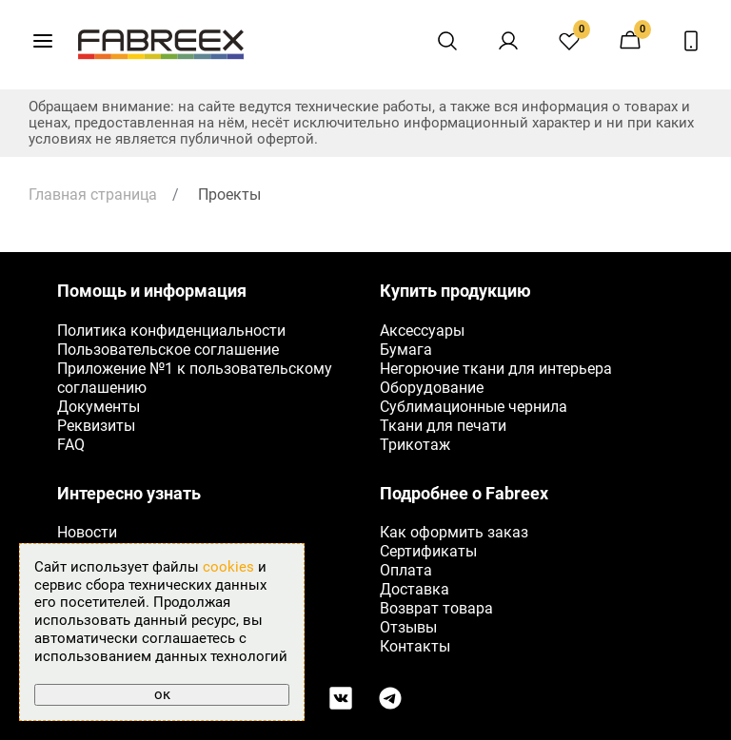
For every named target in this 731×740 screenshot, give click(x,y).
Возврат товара (436, 608)
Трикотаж (415, 445)
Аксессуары (422, 330)
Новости (87, 532)
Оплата (406, 570)
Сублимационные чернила (473, 407)
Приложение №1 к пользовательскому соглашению (194, 378)
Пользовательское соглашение (168, 350)
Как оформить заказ (454, 532)
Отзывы (408, 627)
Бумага (406, 350)
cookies (228, 566)
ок (162, 694)
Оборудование (432, 388)
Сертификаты (428, 551)
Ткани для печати (443, 426)
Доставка (414, 589)
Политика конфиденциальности (171, 330)
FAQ (71, 445)
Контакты (415, 646)
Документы (98, 407)
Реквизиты (96, 426)
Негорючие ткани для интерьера (496, 369)
